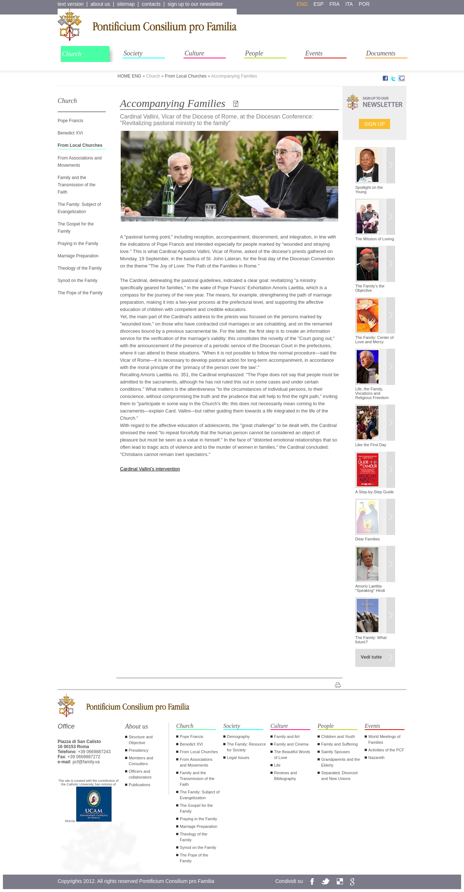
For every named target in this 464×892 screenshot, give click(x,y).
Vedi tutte (371, 657)
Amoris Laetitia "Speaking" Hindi (370, 588)
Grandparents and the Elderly (340, 762)
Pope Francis (70, 120)
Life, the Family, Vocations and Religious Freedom (372, 393)
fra (335, 4)
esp (319, 4)
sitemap (126, 4)
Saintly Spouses (335, 752)
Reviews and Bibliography (285, 776)
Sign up (374, 124)
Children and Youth (338, 736)
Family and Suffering (339, 744)
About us (136, 726)
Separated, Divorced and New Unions (339, 776)
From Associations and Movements (196, 762)
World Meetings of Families (384, 739)
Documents (380, 53)
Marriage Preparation (78, 255)
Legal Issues (238, 757)
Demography (238, 736)
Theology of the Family (80, 268)
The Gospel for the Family (196, 808)
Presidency (138, 750)
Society (133, 53)
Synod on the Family (77, 280)
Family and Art (286, 736)
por (364, 4)
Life (277, 765)
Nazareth (376, 757)
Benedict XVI (70, 133)
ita (349, 4)
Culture (194, 53)
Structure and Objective (141, 740)
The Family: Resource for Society (246, 747)
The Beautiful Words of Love (292, 755)
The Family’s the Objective (370, 288)
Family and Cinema (291, 744)
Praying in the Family (78, 243)
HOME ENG (129, 76)
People (254, 53)
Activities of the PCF (386, 750)
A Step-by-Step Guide (374, 492)
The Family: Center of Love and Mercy (374, 339)
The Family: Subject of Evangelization (199, 795)
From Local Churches (186, 76)
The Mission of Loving (374, 239)
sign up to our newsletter (195, 4)
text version (71, 4)
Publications (139, 785)
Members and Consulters (141, 761)
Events (314, 53)
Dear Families (367, 539)
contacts (151, 4)
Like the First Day (370, 445)
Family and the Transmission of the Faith (76, 185)
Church (71, 54)
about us (100, 4)
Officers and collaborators (140, 774)
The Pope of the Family (80, 292)
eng (302, 4)
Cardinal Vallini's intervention (150, 469)
